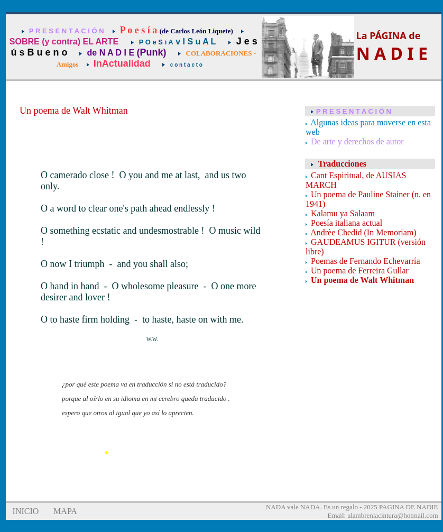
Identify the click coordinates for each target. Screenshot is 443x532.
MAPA (65, 511)
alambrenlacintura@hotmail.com (392, 515)
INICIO (26, 511)
